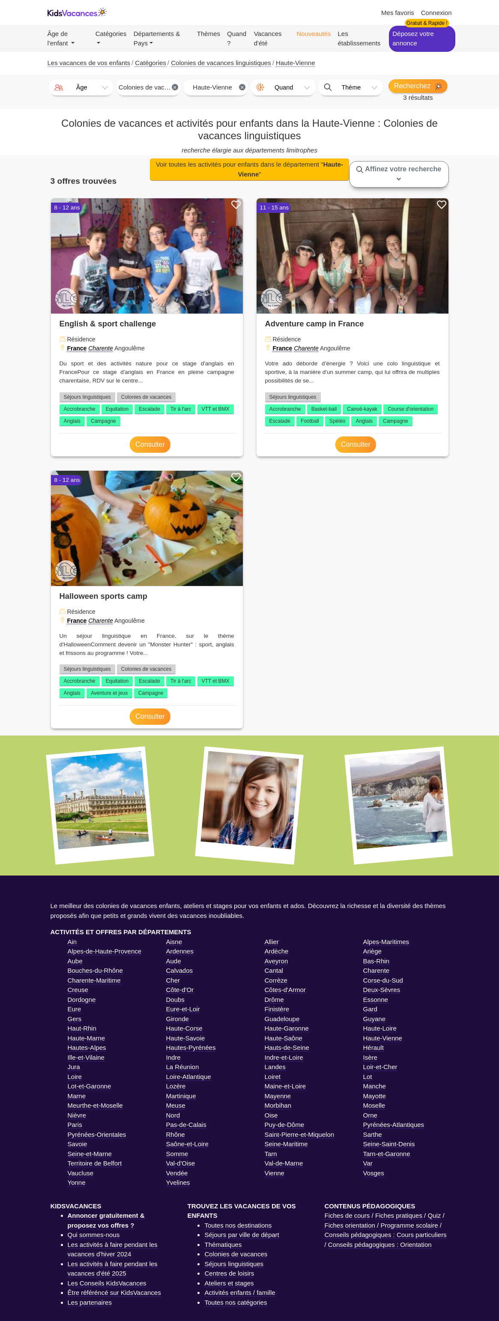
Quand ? (236, 38)
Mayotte (374, 1096)
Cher (173, 980)
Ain (72, 941)
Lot (367, 1076)
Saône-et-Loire (187, 1144)
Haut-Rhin (82, 1028)
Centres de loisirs (229, 1273)
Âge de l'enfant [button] (59, 38)
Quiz (434, 1215)
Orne (370, 1115)
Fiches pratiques (398, 1215)
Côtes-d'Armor (285, 989)
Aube (75, 961)
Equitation (117, 409)
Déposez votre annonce (413, 38)
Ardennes (180, 951)
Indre (173, 1057)
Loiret (273, 1076)
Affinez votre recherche (398, 173)
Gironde (177, 1018)
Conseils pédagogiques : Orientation (380, 1244)
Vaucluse (81, 1173)
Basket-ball (324, 409)
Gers (75, 1018)
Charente (100, 348)
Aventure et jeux (109, 693)
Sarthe (372, 1134)
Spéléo (337, 421)
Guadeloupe (282, 1018)
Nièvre (77, 1115)
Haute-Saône (283, 1038)
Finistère (277, 1009)
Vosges (373, 1173)
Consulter (149, 444)
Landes (275, 1066)
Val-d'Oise (180, 1163)
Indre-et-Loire (284, 1057)
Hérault (373, 1047)
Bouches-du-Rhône (95, 970)
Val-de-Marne (284, 1163)
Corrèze (276, 980)
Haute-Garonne (287, 1028)
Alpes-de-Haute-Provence (105, 951)
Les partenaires (90, 1302)
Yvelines (178, 1182)
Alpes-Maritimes (386, 941)
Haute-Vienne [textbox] (219, 87)
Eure (74, 1009)
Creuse (78, 989)
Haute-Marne (86, 1038)
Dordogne (82, 999)
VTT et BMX (216, 409)
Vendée (177, 1173)
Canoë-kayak (362, 409)
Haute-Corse (184, 1028)
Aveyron (276, 961)
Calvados (179, 970)
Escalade (149, 409)
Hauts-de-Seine (287, 1047)
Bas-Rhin (376, 961)
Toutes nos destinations (238, 1225)
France (77, 348)
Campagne (103, 421)
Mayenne (278, 1096)
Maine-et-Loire (285, 1086)
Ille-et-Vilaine (86, 1057)
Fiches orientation (349, 1225)
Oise (271, 1115)
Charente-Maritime (94, 980)
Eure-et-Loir (183, 1009)
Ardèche (277, 951)
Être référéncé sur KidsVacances (114, 1292)
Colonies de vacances (146, 397)
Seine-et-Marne (90, 1153)
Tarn (271, 1153)
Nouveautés (313, 33)
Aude (173, 961)
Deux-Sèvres (381, 989)
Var (368, 1163)
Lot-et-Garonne (89, 1086)
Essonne (375, 999)
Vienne (274, 1173)
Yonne (77, 1182)
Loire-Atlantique (188, 1076)
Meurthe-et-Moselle (95, 1105)
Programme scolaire (409, 1225)
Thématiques (223, 1244)
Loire (75, 1076)
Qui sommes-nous (94, 1234)
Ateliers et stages (229, 1283)
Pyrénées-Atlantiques (393, 1124)
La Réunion (182, 1066)
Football (310, 421)
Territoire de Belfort (95, 1163)
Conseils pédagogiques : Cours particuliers (385, 1234)
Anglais (72, 421)
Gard (370, 1009)
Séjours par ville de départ (241, 1234)
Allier (272, 941)
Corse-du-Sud (383, 980)
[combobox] (81, 87)
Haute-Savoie (185, 1038)
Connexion (436, 12)
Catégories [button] (111, 33)
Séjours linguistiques (87, 397)
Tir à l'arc (180, 409)
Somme (177, 1153)
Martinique (181, 1096)
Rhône (175, 1134)
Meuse (175, 1105)
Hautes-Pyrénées (191, 1047)
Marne (77, 1096)
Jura (74, 1066)
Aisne (174, 941)
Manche (374, 1086)
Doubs (175, 999)
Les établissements (359, 38)
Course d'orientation (410, 409)
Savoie (77, 1144)
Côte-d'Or (180, 989)
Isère (370, 1057)
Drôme (274, 999)
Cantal (274, 970)
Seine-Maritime (286, 1144)
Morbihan (278, 1105)
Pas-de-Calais (186, 1124)
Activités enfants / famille (239, 1292)
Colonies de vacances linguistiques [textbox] (149, 87)
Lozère (176, 1086)
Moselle (374, 1105)
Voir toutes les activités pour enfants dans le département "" (249, 169)
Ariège (372, 951)
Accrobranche (80, 409)
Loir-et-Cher (380, 1066)
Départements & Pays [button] (157, 38)
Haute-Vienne (382, 1038)
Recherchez (418, 86)
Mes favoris (397, 12)
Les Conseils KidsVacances (107, 1283)
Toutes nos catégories (235, 1302)
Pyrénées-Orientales (97, 1134)
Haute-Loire (380, 1028)
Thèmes (208, 33)
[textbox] (81, 87)
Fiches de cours (347, 1215)
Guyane (374, 1018)
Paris (75, 1124)
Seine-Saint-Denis (389, 1144)
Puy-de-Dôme (285, 1124)
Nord (173, 1115)
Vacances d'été (268, 38)
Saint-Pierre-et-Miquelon (300, 1134)
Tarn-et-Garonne (386, 1153)
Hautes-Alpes (87, 1047)
